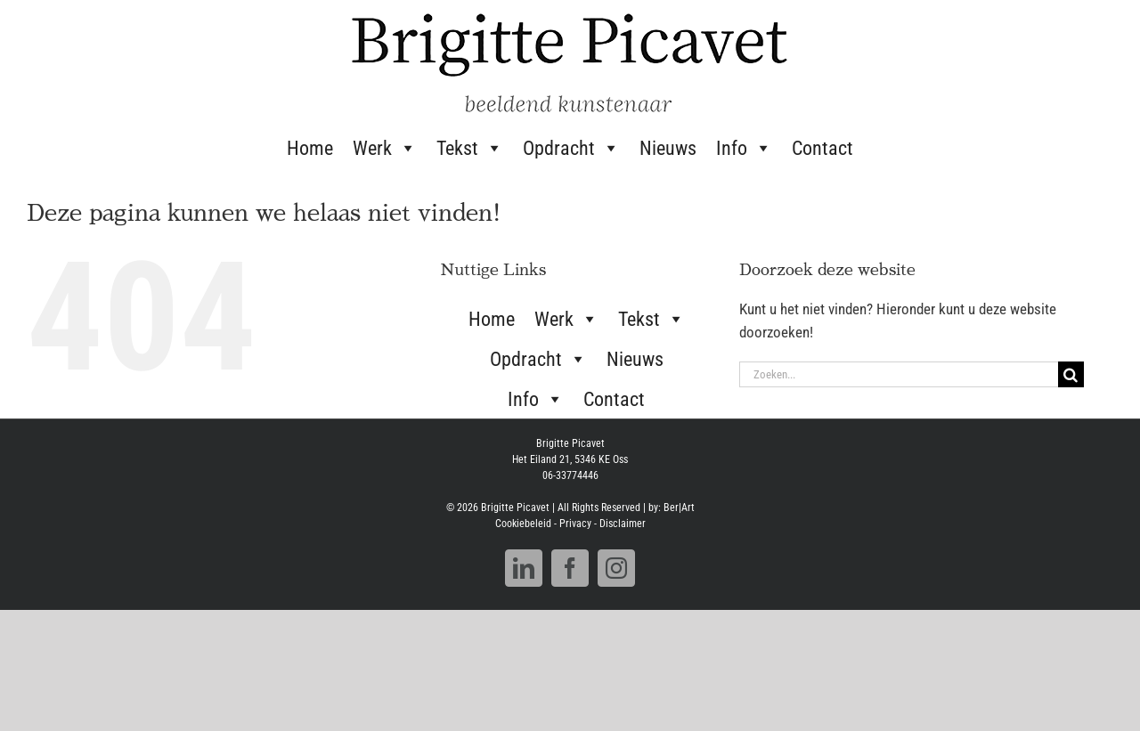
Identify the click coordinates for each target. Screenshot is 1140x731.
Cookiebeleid (523, 523)
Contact (822, 148)
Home (310, 148)
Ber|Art (679, 507)
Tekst (469, 147)
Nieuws (667, 148)
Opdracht (571, 147)
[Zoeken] (1071, 374)
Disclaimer (622, 523)
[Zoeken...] (898, 374)
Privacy (575, 523)
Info (744, 147)
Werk (385, 147)
